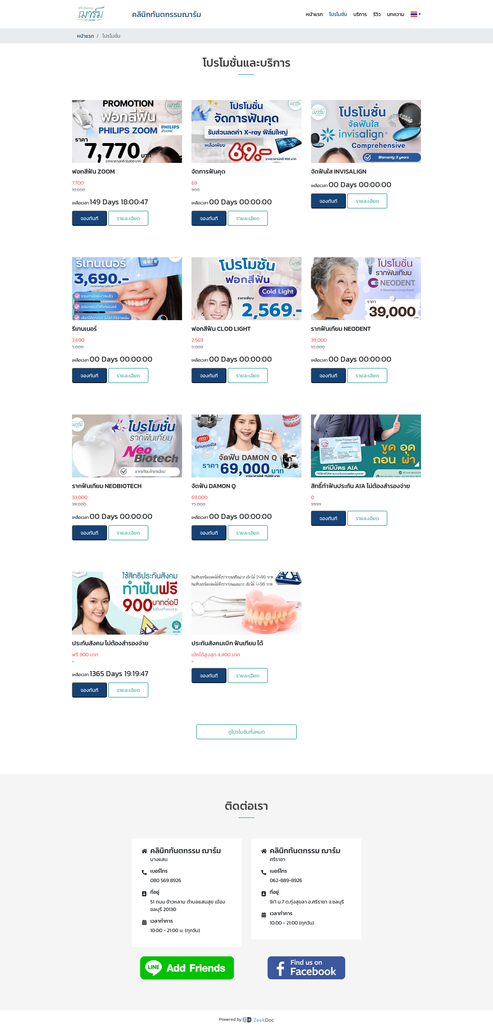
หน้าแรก (314, 14)
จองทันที (89, 218)
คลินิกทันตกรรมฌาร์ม (166, 14)
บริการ (360, 14)
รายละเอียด (128, 218)
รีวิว (377, 14)
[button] (414, 14)
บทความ (395, 14)
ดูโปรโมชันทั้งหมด (246, 732)
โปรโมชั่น (338, 14)
